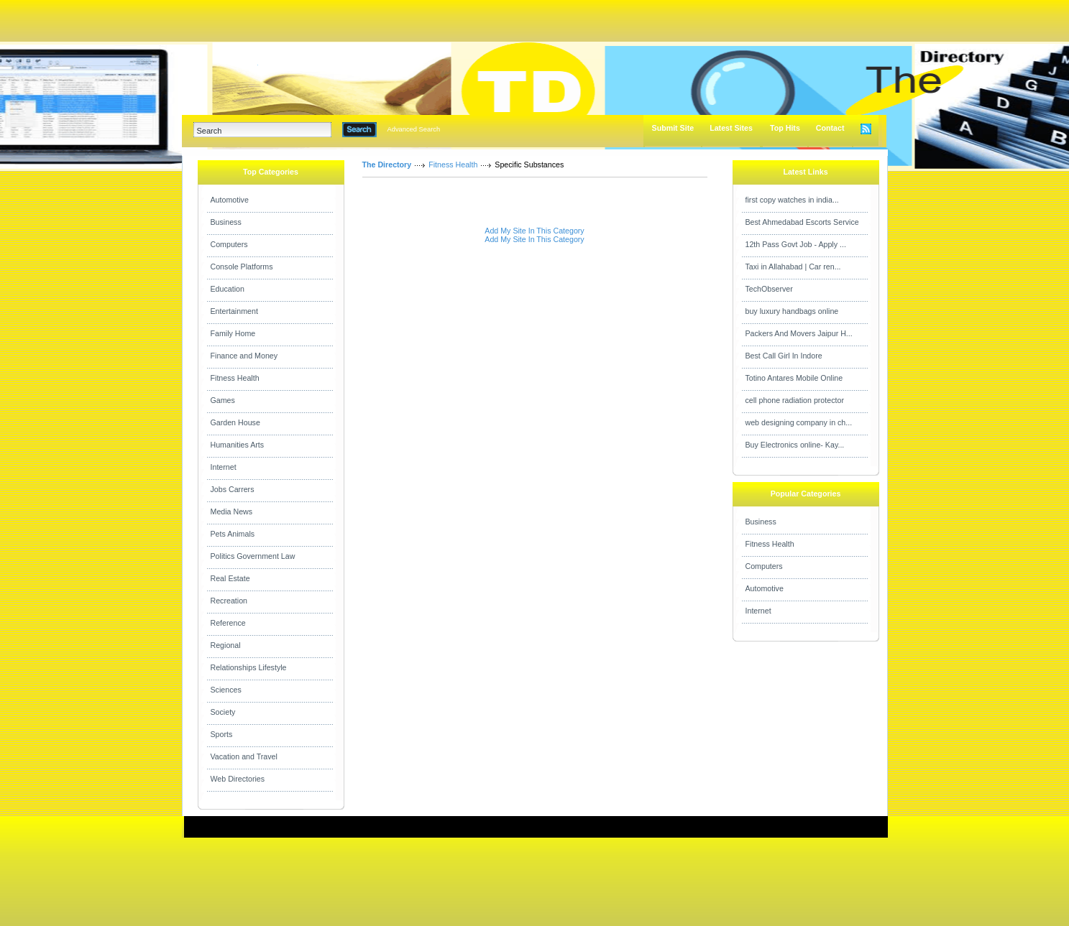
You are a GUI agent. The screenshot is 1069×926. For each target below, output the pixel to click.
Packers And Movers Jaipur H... (799, 333)
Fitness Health (235, 378)
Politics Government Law (253, 556)
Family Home (233, 333)
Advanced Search (414, 129)
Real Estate (230, 578)
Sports (222, 734)
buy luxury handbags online (792, 311)
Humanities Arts (238, 444)
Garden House (235, 422)
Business (226, 222)
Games (223, 400)
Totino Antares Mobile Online (794, 378)
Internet (224, 467)
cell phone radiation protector (794, 400)
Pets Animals (233, 533)
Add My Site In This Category (534, 230)
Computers (229, 244)
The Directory (387, 164)
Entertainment (234, 311)
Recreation (229, 600)
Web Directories (238, 778)
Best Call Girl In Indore (783, 355)
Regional (226, 645)
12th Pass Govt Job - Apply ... (795, 244)
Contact (830, 128)
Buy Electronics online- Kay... (795, 444)
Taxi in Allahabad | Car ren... (793, 266)
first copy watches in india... (792, 199)
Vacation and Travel (244, 756)
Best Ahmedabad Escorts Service (802, 222)
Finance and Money (244, 355)
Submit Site (673, 128)
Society (223, 712)
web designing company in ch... (799, 422)
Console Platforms (242, 266)
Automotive (230, 199)
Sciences (226, 689)
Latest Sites (731, 128)
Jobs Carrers (232, 489)
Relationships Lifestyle (249, 667)
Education (227, 288)
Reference (228, 623)
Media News (232, 511)
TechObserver (769, 288)
